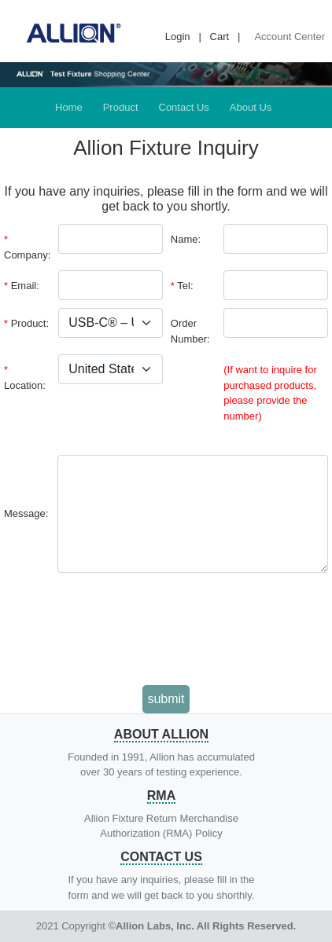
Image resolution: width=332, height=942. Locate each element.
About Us (250, 107)
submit (165, 699)
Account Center (289, 36)
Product (120, 107)
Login (177, 36)
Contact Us (184, 107)
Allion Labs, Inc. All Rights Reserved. (206, 926)
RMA (161, 795)
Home (69, 107)
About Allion (161, 734)
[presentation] (166, 631)
